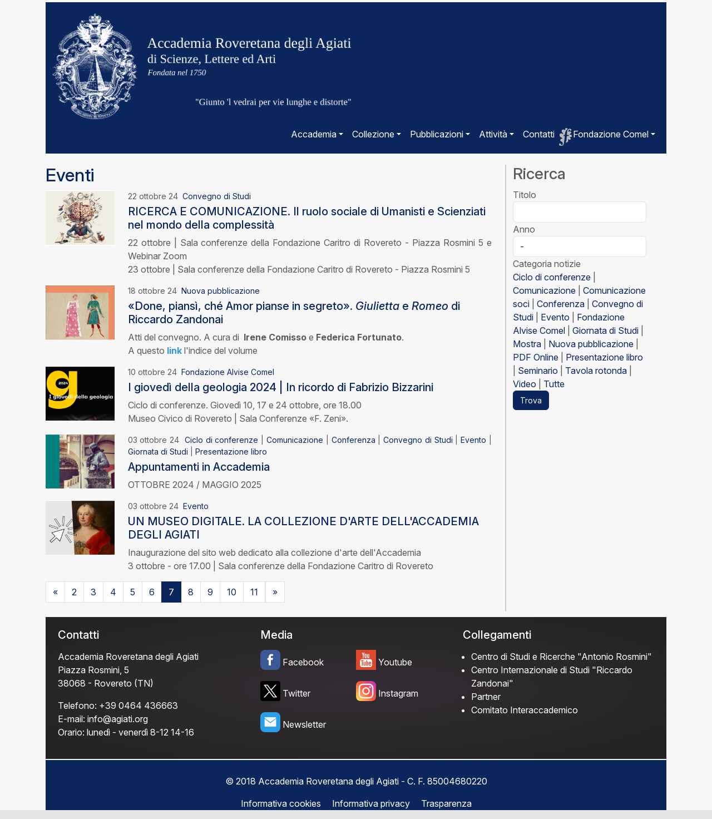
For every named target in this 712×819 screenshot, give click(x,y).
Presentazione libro (231, 451)
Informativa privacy (371, 803)
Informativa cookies (281, 803)
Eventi (70, 175)
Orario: (71, 732)
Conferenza (353, 440)
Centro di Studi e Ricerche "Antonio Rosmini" (561, 656)
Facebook (303, 662)
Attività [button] (493, 134)
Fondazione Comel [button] (611, 134)
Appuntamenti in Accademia (199, 466)
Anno (524, 229)
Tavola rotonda (596, 370)
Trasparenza (446, 803)
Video (524, 383)
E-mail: (71, 718)
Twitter (296, 693)
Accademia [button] (314, 134)
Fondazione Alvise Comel (227, 372)
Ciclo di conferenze (222, 440)
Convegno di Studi (216, 196)
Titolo (524, 194)
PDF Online (535, 357)
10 (231, 592)
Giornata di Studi (158, 451)
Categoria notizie (547, 263)
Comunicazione (294, 440)
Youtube (395, 662)
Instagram (398, 693)
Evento (473, 440)
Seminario (538, 370)
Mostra (527, 343)
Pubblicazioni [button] (436, 134)
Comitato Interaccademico (524, 710)
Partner (486, 696)
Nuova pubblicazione (220, 290)
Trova (531, 400)
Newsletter (304, 724)
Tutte (554, 383)
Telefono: (77, 705)
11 (254, 592)
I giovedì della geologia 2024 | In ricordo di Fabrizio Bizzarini (280, 387)
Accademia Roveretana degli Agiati (128, 656)
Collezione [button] (373, 134)
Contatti (539, 134)
